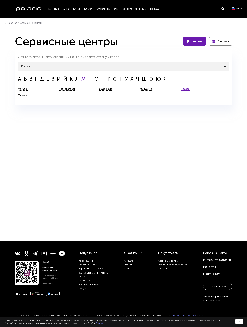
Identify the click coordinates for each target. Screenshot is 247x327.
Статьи (127, 268)
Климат (88, 8)
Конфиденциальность (182, 316)
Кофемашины (86, 260)
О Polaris (128, 260)
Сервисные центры (168, 260)
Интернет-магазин (217, 260)
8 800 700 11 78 (211, 300)
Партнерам (211, 274)
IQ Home (53, 8)
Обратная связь (218, 286)
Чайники (83, 276)
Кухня (76, 8)
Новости (128, 264)
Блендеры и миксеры (90, 284)
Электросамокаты (107, 8)
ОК (239, 321)
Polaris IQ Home (215, 253)
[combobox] (123, 66)
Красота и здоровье (134, 8)
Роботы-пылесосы (88, 264)
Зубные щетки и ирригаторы (93, 272)
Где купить (163, 268)
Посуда (154, 8)
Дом (66, 8)
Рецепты (209, 267)
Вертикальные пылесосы (91, 268)
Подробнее (101, 323)
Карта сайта (198, 316)
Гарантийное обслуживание (172, 264)
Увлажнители (85, 280)
